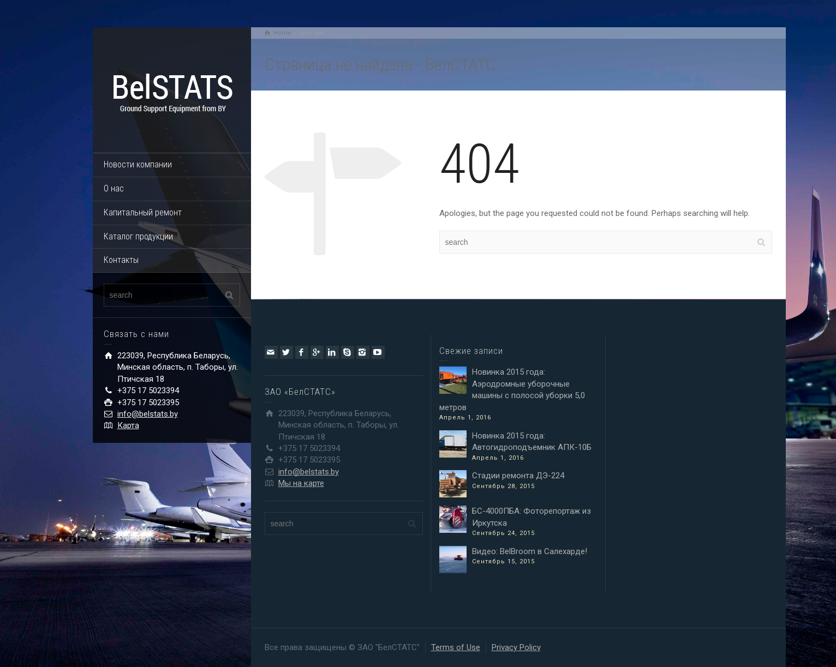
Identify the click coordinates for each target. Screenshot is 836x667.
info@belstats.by (147, 414)
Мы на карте (301, 483)
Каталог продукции (138, 236)
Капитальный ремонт (143, 212)
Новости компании (138, 164)
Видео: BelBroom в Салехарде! (529, 551)
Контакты (121, 260)
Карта (128, 425)
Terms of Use (455, 647)
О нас (114, 188)
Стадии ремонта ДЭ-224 (518, 475)
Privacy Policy (516, 647)
